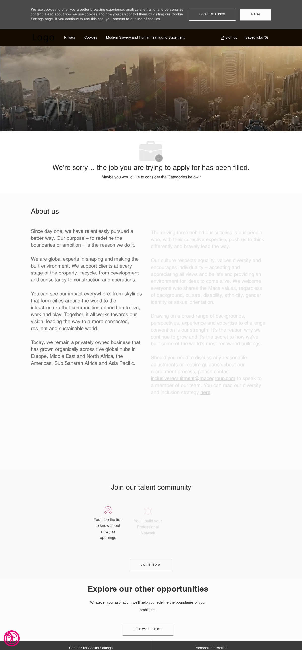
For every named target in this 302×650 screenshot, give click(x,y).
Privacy (70, 37)
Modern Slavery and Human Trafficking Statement (145, 37)
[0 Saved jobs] (255, 37)
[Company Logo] (43, 38)
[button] (212, 15)
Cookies (90, 37)
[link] (148, 630)
